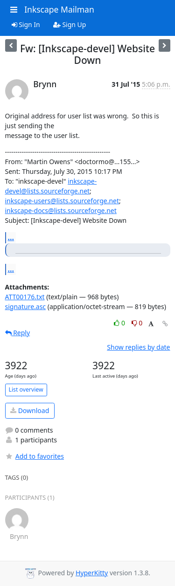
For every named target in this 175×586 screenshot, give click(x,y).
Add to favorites (34, 456)
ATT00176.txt (25, 296)
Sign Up (69, 24)
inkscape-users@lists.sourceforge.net (62, 200)
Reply (17, 332)
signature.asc (25, 306)
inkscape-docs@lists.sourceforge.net (61, 210)
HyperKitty (92, 572)
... (11, 237)
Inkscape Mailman (59, 9)
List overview (26, 389)
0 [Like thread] (120, 322)
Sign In (26, 24)
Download (29, 410)
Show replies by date (138, 347)
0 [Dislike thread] (137, 322)
